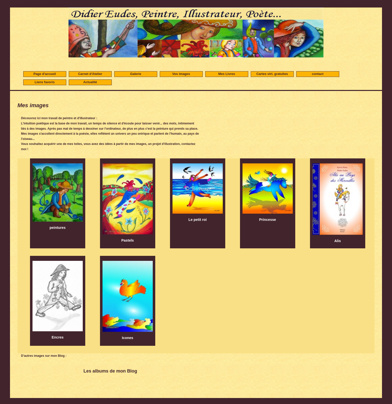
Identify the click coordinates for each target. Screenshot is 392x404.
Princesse (267, 191)
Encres (57, 298)
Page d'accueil (45, 74)
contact (318, 74)
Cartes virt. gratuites (272, 74)
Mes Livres (226, 74)
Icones (127, 299)
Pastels (127, 202)
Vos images (181, 74)
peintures (57, 195)
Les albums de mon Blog (110, 371)
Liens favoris (45, 82)
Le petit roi (197, 191)
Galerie (135, 74)
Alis (337, 202)
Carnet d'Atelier (90, 74)
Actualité (90, 82)
